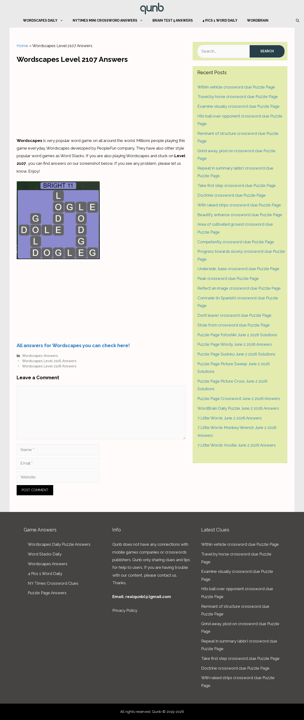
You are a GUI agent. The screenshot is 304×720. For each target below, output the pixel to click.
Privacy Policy (124, 610)
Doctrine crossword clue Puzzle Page (231, 195)
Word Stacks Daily (45, 554)
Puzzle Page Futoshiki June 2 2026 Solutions (237, 334)
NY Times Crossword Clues (53, 583)
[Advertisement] (101, 99)
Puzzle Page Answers (47, 592)
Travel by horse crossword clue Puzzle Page (237, 96)
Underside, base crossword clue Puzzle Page (238, 268)
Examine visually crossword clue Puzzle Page (238, 106)
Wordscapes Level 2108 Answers (49, 366)
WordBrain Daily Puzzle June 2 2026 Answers (238, 408)
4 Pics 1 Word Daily (220, 20)
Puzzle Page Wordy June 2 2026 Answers (234, 344)
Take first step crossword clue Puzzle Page (236, 185)
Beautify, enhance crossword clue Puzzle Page (239, 214)
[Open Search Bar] (297, 20)
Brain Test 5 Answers (172, 20)
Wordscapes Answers (40, 356)
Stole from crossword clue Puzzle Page (233, 325)
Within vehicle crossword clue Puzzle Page (236, 87)
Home (22, 45)
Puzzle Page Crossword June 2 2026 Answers (238, 398)
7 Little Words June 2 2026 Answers (229, 418)
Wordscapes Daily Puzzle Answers (59, 544)
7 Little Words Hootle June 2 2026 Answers (236, 445)
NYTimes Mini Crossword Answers (110, 20)
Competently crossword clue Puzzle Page (235, 241)
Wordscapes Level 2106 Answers (49, 361)
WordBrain (257, 20)
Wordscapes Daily (45, 20)
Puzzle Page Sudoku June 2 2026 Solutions (236, 354)
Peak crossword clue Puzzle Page (228, 278)
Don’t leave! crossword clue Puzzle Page (234, 315)
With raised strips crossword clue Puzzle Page (239, 205)
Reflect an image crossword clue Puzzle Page (239, 288)
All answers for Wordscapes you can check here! (73, 345)
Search (267, 51)
